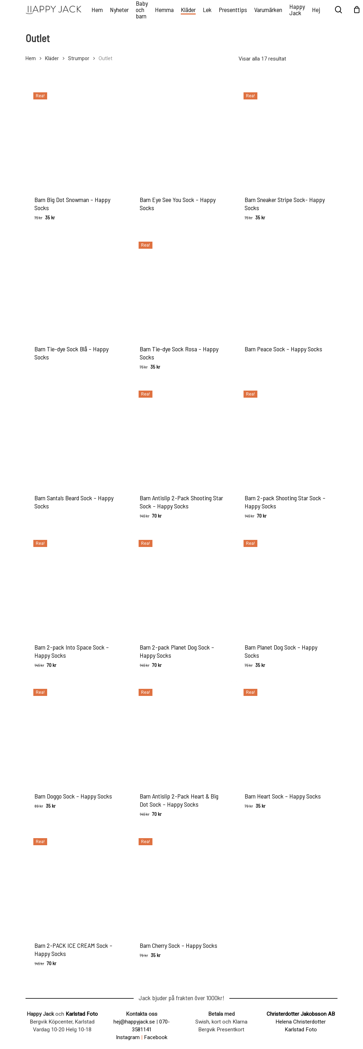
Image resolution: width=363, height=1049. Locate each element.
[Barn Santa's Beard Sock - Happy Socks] (76, 433)
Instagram (128, 1037)
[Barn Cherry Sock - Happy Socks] (181, 880)
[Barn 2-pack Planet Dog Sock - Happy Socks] (181, 582)
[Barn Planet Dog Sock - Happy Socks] (286, 582)
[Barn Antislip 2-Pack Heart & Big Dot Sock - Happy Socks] (181, 731)
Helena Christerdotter (300, 1022)
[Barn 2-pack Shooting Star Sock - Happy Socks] (286, 433)
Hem (31, 58)
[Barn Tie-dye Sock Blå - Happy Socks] (76, 284)
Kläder (52, 58)
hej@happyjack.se (134, 1022)
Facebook (155, 1037)
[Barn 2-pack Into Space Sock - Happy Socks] (76, 582)
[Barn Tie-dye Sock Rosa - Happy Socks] (181, 284)
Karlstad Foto (82, 1014)
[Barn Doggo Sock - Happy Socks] (76, 731)
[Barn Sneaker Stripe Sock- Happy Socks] (286, 135)
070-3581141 (151, 1025)
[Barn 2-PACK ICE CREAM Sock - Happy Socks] (76, 880)
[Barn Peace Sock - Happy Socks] (286, 284)
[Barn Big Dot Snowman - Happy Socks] (76, 135)
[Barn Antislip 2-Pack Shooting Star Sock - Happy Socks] (181, 433)
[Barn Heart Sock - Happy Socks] (286, 731)
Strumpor (78, 58)
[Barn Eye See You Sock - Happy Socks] (181, 135)
